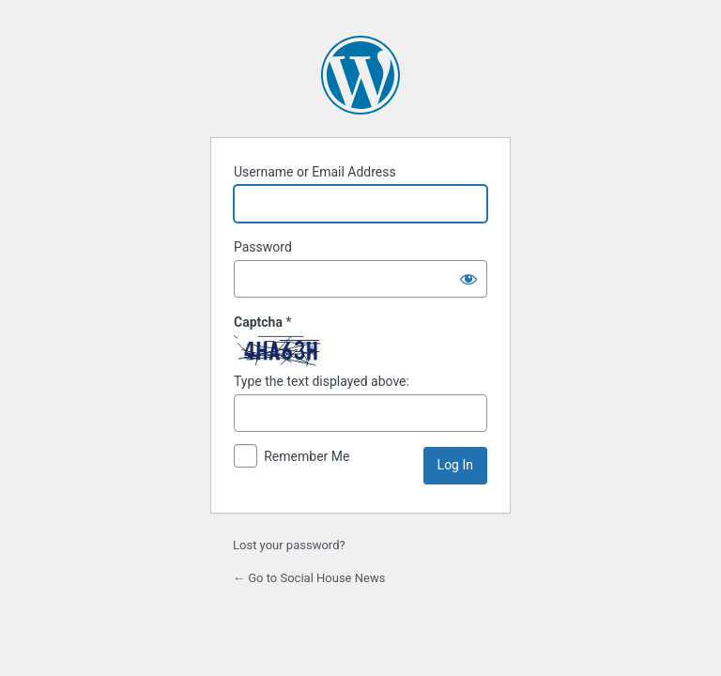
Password (263, 246)
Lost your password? (289, 545)
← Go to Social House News (309, 578)
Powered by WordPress (360, 75)
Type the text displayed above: (321, 381)
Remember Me (306, 456)
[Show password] (468, 279)
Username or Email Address (315, 171)
